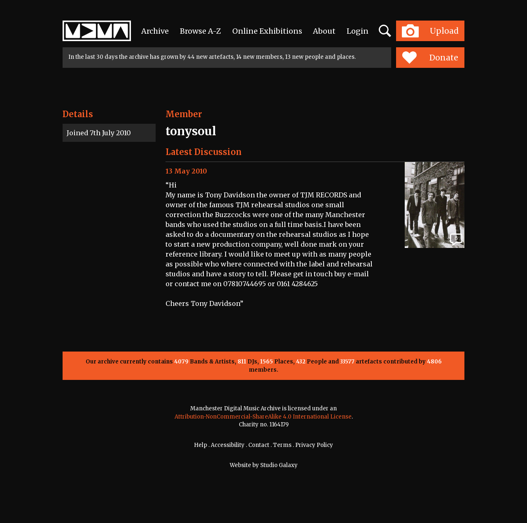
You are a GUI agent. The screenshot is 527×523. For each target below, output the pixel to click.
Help (200, 445)
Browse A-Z (200, 31)
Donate (430, 57)
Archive (155, 31)
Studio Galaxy (279, 465)
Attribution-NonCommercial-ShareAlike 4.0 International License (263, 416)
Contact (258, 445)
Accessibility (228, 445)
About (324, 31)
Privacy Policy (314, 445)
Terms (282, 445)
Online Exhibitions (267, 31)
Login (357, 31)
